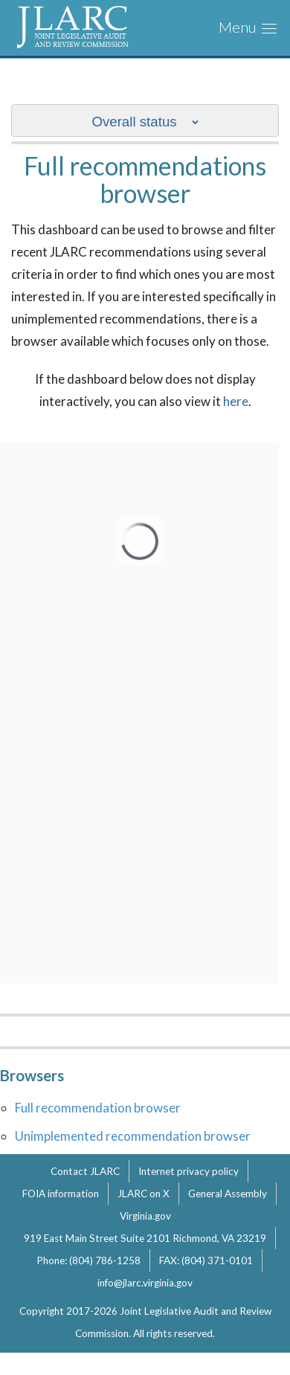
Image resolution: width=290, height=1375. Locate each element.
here (235, 401)
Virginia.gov (145, 1216)
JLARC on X (143, 1193)
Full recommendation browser (98, 1107)
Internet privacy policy (188, 1171)
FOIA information (60, 1193)
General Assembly (227, 1193)
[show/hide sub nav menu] (145, 120)
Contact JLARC (85, 1171)
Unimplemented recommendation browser (133, 1136)
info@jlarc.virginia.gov (145, 1283)
